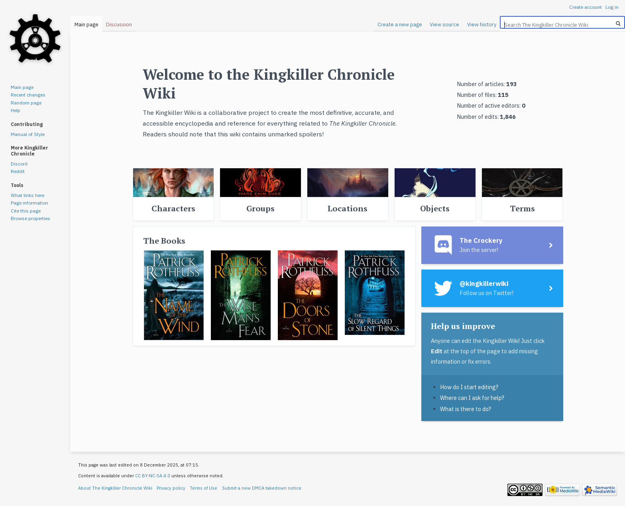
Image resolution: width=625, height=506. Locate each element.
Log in (612, 7)
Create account (585, 7)
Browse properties (30, 218)
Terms (522, 208)
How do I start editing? (469, 387)
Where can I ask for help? (472, 398)
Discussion (119, 24)
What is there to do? (465, 409)
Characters (173, 208)
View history (481, 24)
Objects (435, 208)
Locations (348, 208)
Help (15, 110)
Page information (29, 203)
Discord (19, 164)
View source (444, 24)
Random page (26, 103)
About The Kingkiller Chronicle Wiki (115, 488)
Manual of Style (28, 134)
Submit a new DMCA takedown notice (261, 488)
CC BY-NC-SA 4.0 (152, 475)
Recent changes (28, 95)
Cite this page (26, 211)
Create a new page (399, 24)
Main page (86, 24)
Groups (260, 208)
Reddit (18, 171)
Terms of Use (203, 488)
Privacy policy (171, 488)
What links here (27, 195)
